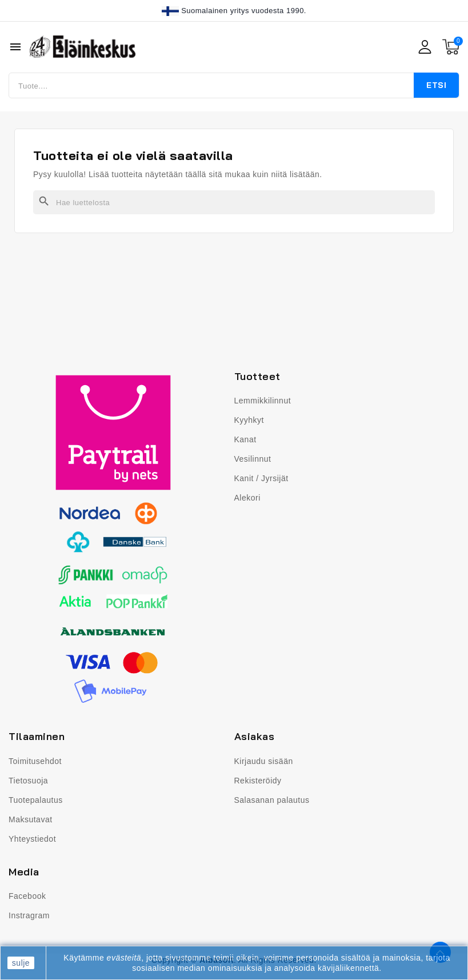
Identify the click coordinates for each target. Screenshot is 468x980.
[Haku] (234, 202)
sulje (21, 962)
